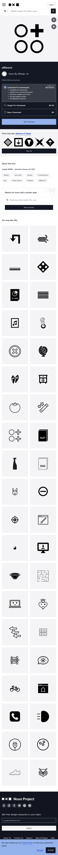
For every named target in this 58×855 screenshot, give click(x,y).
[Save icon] (53, 19)
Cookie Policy (27, 843)
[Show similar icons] (53, 26)
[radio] (29, 93)
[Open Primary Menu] (4, 4)
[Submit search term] (53, 11)
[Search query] (29, 200)
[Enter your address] (29, 820)
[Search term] (30, 11)
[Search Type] (5, 11)
